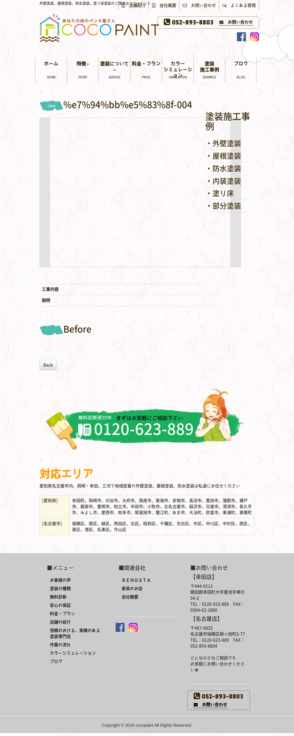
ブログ (241, 70)
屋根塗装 (226, 155)
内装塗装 (226, 181)
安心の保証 (60, 605)
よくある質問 (239, 5)
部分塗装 (226, 205)
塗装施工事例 (209, 70)
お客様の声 (60, 580)
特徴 (82, 70)
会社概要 (164, 5)
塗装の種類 (60, 588)
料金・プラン (146, 70)
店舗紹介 (134, 5)
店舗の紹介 (60, 622)
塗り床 (223, 193)
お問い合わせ (199, 5)
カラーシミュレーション (177, 70)
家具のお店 (132, 588)
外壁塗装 (226, 143)
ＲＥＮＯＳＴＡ (136, 580)
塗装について (114, 70)
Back (48, 365)
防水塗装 (226, 168)
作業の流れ (60, 645)
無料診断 (58, 597)
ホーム (51, 70)
